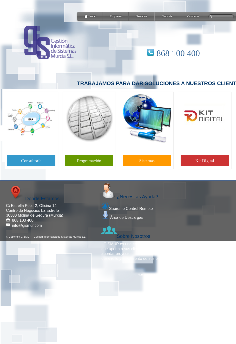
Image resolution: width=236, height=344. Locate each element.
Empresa (116, 16)
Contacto (193, 16)
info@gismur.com (27, 225)
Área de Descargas (122, 217)
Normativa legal (147, 274)
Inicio (90, 16)
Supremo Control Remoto (127, 208)
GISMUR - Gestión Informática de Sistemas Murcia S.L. (53, 236)
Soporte (167, 16)
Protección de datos (171, 274)
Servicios (141, 16)
